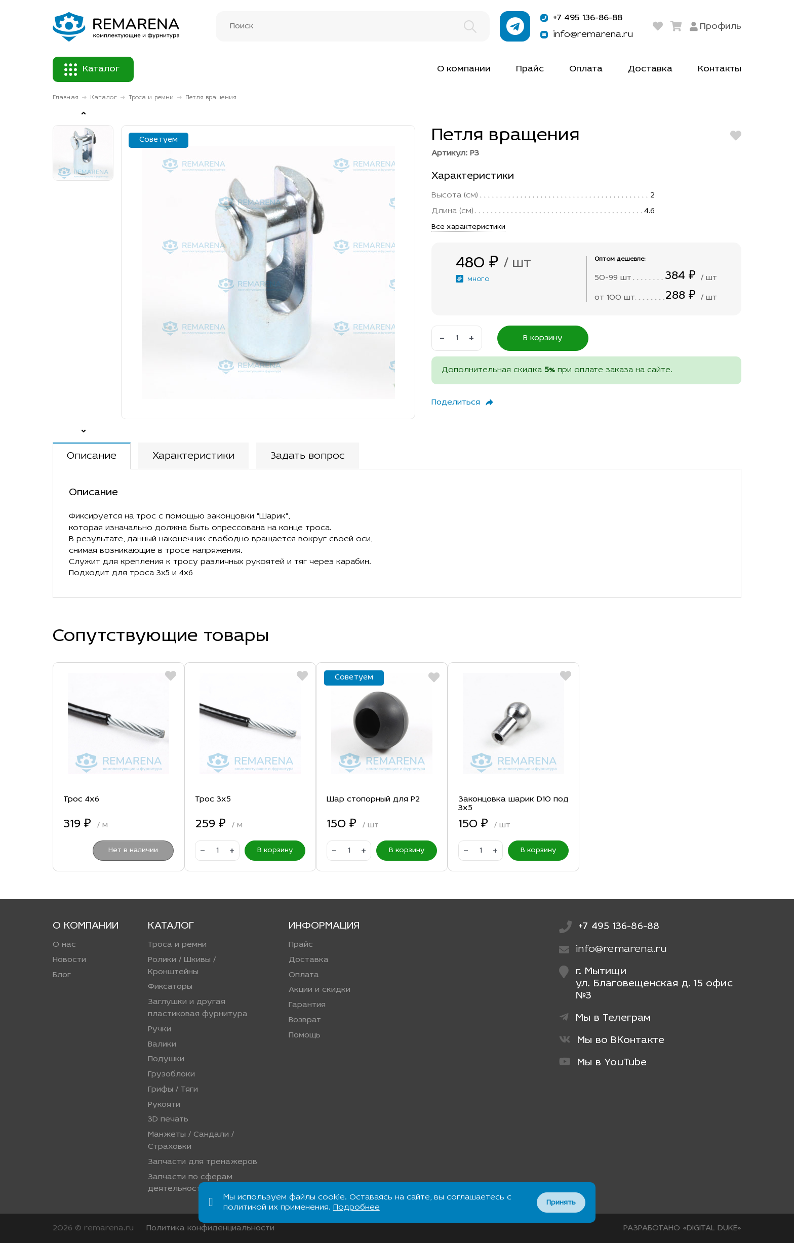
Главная (65, 98)
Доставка (650, 69)
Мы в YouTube (603, 1062)
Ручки (159, 1029)
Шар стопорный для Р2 (373, 799)
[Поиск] (353, 26)
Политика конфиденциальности (210, 1228)
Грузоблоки (171, 1074)
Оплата (586, 69)
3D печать (168, 1119)
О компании (464, 69)
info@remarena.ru (585, 34)
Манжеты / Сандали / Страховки (191, 1141)
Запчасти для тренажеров (202, 1162)
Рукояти (164, 1105)
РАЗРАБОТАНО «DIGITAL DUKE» (682, 1228)
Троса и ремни (151, 98)
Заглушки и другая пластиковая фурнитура (198, 1008)
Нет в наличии (133, 850)
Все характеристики (468, 227)
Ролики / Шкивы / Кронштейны (182, 966)
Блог (62, 975)
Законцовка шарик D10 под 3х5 (513, 804)
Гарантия (307, 1005)
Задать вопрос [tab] (307, 456)
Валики (162, 1044)
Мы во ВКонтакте (611, 1040)
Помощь (305, 1035)
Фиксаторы (170, 987)
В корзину (543, 338)
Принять (561, 1203)
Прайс (530, 69)
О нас (64, 945)
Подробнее (356, 1208)
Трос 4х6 (81, 799)
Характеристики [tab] (193, 456)
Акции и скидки (319, 990)
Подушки (166, 1059)
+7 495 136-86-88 (580, 18)
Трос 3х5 (213, 799)
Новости (69, 960)
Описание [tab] (91, 456)
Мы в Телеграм (605, 1017)
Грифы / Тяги (173, 1090)
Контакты (719, 69)
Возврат (305, 1020)
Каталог (92, 69)
